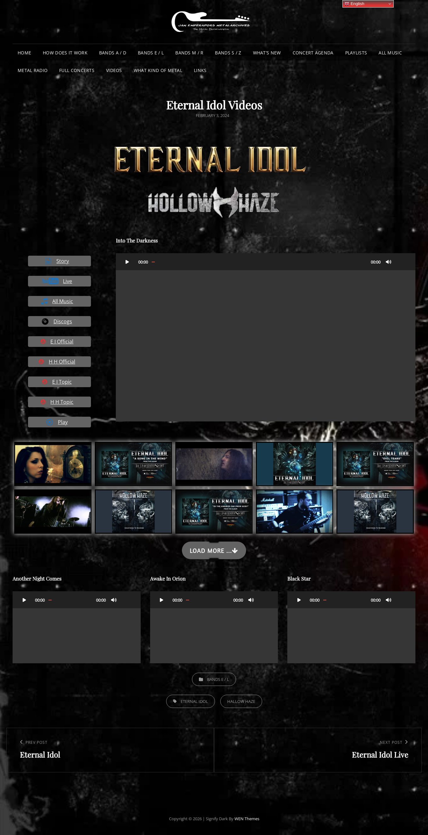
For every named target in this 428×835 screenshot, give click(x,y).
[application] (265, 337)
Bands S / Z (228, 53)
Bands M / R (189, 53)
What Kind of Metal (158, 70)
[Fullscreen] (401, 262)
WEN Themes (246, 818)
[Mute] (389, 262)
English (354, 3)
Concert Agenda (313, 53)
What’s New (267, 53)
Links (200, 70)
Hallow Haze (241, 701)
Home (24, 53)
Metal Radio (33, 70)
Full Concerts (76, 70)
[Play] (127, 262)
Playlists (356, 53)
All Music (390, 53)
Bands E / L (151, 53)
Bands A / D (112, 53)
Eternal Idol (194, 701)
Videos (114, 70)
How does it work (65, 53)
